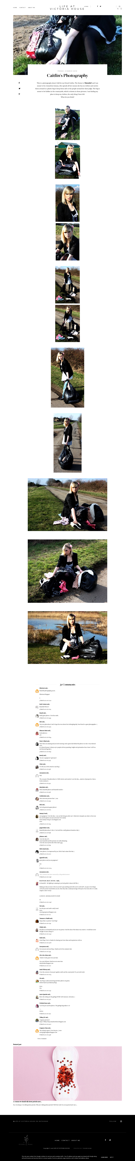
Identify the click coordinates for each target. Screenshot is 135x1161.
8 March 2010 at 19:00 (45, 1024)
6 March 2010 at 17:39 (45, 951)
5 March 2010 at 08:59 (45, 751)
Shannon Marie (43, 730)
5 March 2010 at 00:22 (45, 700)
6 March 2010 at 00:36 (45, 877)
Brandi (41, 713)
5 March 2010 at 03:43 (45, 718)
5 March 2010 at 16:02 (45, 810)
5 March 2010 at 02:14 (45, 709)
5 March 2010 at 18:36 (45, 833)
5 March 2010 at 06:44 (45, 737)
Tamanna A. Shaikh (44, 918)
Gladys (41, 927)
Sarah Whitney (43, 969)
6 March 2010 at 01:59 (45, 923)
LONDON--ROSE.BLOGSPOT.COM (49, 896)
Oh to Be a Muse (43, 955)
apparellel (42, 857)
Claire (41, 764)
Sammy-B (42, 813)
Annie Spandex (43, 994)
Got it (111, 1157)
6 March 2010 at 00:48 (45, 902)
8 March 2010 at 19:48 (45, 1035)
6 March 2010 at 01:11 (45, 914)
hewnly (41, 755)
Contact (22, 7)
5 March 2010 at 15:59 (45, 801)
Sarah (40, 938)
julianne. (41, 836)
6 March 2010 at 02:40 (45, 934)
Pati (40, 906)
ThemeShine (87, 1148)
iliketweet (42, 688)
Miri (40, 722)
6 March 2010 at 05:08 (45, 943)
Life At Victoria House (67, 7)
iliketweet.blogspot (44, 694)
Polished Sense (43, 1003)
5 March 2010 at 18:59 (45, 845)
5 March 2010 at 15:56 (45, 792)
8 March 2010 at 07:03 (45, 974)
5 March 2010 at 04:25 (45, 727)
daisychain (42, 787)
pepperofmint (43, 828)
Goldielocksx (42, 796)
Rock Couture (43, 704)
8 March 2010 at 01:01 (45, 966)
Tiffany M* (42, 1017)
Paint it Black (43, 741)
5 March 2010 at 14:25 (45, 760)
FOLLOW (115, 1121)
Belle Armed (42, 849)
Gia (40, 978)
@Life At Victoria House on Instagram (30, 1121)
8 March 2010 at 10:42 (45, 990)
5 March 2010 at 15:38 (45, 769)
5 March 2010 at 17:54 (45, 824)
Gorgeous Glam (43, 1028)
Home (15, 7)
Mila (40, 804)
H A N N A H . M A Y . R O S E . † (47, 881)
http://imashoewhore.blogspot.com (56, 1021)
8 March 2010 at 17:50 (45, 1013)
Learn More (104, 1157)
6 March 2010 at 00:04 (45, 868)
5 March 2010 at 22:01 (45, 854)
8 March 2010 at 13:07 (45, 999)
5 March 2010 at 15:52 (45, 783)
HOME (86, 6)
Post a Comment (42, 1038)
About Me (31, 7)
